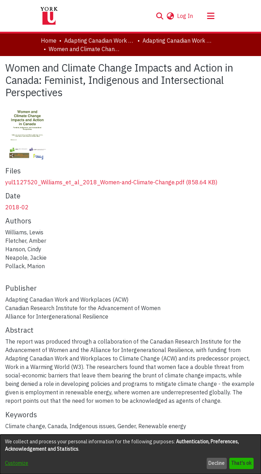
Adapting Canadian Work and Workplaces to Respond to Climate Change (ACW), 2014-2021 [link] (177, 40)
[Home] (49, 16)
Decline (216, 463)
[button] (159, 16)
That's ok (241, 463)
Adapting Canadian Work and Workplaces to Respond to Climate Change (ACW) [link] (99, 40)
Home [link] (48, 40)
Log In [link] (185, 15)
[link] (111, 182)
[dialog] (130, 454)
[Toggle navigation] (210, 16)
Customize (16, 463)
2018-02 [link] (17, 207)
